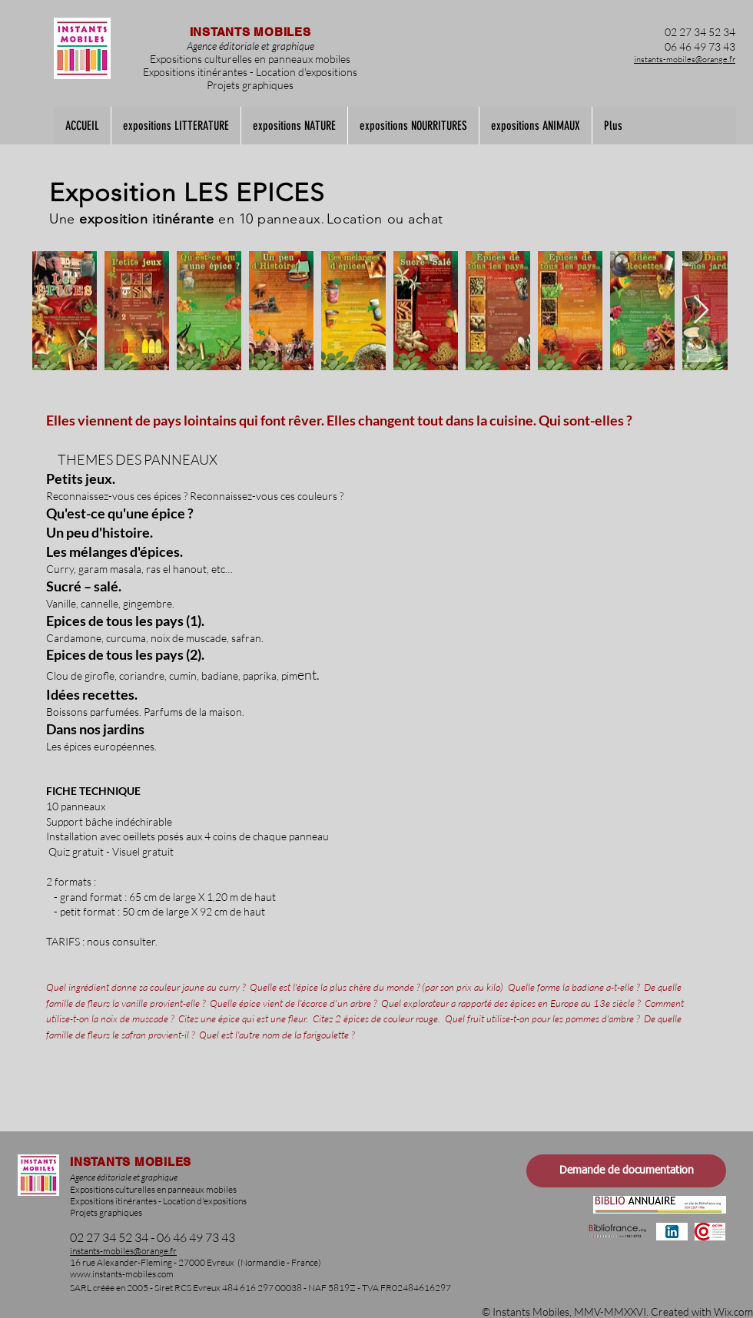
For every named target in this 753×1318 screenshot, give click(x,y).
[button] (175, 125)
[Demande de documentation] (626, 1170)
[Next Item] (701, 311)
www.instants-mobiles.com (122, 1274)
